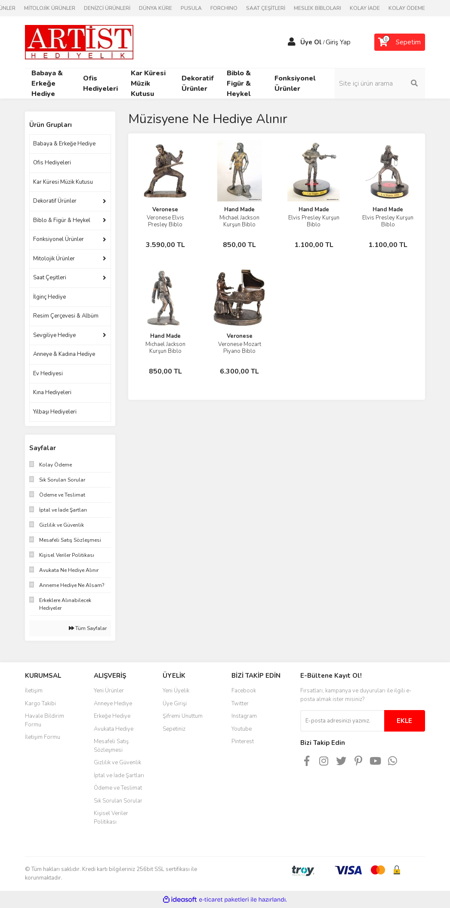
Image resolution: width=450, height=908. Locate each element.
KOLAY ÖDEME (406, 8)
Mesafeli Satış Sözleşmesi (111, 746)
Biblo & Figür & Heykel (61, 220)
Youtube (241, 729)
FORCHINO (223, 8)
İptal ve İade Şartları (119, 775)
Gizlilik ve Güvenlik (117, 762)
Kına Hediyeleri (52, 392)
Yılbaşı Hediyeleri (55, 412)
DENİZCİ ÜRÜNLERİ (107, 8)
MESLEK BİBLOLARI (317, 8)
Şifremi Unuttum (183, 716)
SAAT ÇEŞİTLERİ (265, 8)
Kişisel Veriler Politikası (111, 817)
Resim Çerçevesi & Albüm (66, 316)
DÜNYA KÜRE (155, 8)
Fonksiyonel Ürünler (58, 239)
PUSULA (191, 8)
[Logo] (79, 41)
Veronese (165, 209)
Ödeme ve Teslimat (118, 788)
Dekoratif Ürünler (55, 201)
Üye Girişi (175, 703)
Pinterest (242, 741)
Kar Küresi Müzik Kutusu (63, 182)
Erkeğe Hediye (112, 716)
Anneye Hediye (113, 703)
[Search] (380, 83)
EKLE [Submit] (404, 721)
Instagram (244, 716)
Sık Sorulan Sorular (118, 801)
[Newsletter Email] (342, 721)
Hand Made (239, 209)
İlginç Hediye (49, 297)
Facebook (243, 691)
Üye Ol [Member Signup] (311, 42)
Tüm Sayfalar (88, 628)
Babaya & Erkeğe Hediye (64, 144)
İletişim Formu (42, 737)
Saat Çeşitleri (49, 277)
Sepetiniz (174, 729)
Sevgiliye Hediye (54, 335)
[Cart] (399, 42)
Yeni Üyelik (176, 691)
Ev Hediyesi (48, 373)
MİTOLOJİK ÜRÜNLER (49, 8)
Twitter (240, 703)
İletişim (34, 691)
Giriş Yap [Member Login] (338, 42)
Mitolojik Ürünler (54, 259)
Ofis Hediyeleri (52, 163)
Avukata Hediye (113, 729)
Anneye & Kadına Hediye (64, 354)
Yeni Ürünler (109, 691)
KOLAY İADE (365, 8)
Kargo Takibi (40, 703)
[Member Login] (292, 42)
